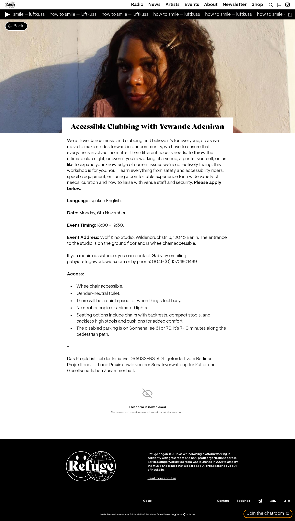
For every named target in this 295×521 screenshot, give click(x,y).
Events (192, 4)
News (154, 4)
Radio (137, 4)
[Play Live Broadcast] (6, 14)
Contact (223, 501)
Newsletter (235, 4)
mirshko (140, 514)
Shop (257, 4)
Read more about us (162, 478)
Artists (172, 4)
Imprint (103, 514)
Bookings (243, 501)
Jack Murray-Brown (154, 514)
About (211, 4)
